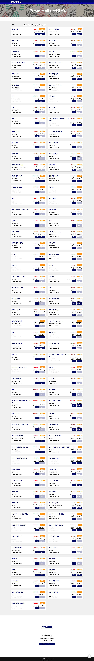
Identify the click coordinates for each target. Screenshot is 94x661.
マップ (37, 34)
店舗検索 (49, 2)
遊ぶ (40, 24)
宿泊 (33, 24)
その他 (44, 24)
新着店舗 (68, 2)
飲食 (29, 24)
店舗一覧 (54, 2)
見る (36, 24)
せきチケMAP (61, 2)
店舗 (15, 19)
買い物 (25, 24)
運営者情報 (80, 2)
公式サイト (42, 34)
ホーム (12, 19)
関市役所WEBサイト (47, 644)
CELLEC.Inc (49, 659)
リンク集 (74, 2)
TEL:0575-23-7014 (47, 640)
